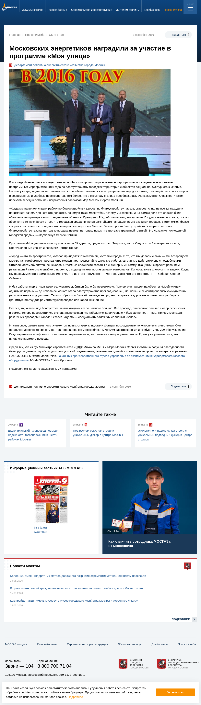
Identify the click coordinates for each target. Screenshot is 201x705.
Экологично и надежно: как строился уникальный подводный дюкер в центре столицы (165, 435)
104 (29, 666)
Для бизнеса (160, 644)
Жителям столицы (129, 644)
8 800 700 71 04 (54, 666)
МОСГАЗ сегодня (16, 644)
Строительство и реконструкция (87, 644)
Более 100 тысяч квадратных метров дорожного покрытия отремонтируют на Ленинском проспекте (78, 575)
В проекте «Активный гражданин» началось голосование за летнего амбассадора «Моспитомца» (76, 588)
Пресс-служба (187, 644)
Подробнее (75, 697)
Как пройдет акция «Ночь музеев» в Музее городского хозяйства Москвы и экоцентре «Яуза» (74, 600)
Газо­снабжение (47, 644)
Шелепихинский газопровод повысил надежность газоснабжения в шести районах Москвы (33, 435)
